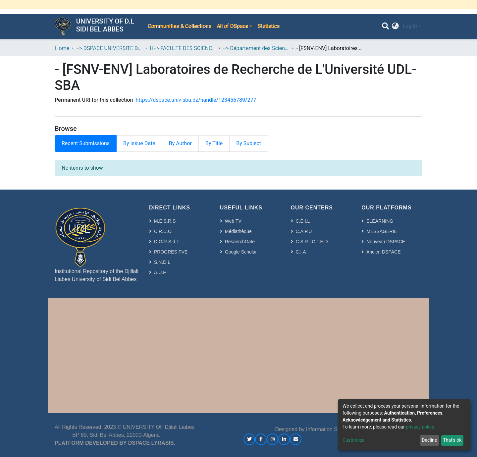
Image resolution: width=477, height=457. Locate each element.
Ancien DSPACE (383, 252)
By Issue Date (139, 143)
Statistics (268, 26)
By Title (214, 143)
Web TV (233, 221)
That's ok (452, 440)
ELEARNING (379, 221)
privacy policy (420, 426)
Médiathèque (238, 231)
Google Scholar (241, 252)
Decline (429, 440)
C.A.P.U (304, 231)
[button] (395, 26)
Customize (353, 440)
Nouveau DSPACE (385, 241)
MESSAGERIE (381, 231)
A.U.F (160, 272)
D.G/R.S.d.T (166, 241)
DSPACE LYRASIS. (151, 443)
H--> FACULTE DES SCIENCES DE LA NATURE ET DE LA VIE (183, 48)
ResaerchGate (240, 241)
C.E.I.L (303, 221)
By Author (180, 143)
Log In (409, 26)
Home (62, 48)
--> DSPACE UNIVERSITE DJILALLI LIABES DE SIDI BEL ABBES (109, 48)
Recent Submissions (86, 143)
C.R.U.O (163, 231)
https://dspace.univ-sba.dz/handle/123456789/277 (195, 100)
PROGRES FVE (170, 252)
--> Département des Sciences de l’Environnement (256, 48)
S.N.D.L (162, 262)
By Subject (248, 143)
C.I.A (301, 252)
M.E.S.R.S (165, 221)
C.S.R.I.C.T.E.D (312, 241)
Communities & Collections (179, 26)
